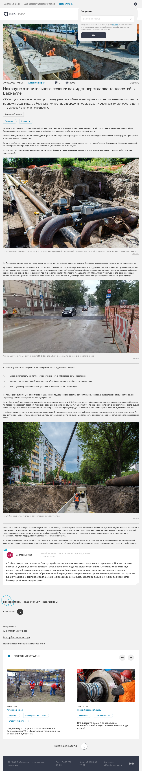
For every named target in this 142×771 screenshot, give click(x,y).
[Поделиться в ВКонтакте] (13, 612)
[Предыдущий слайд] (122, 658)
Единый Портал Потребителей (39, 3)
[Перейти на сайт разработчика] (131, 763)
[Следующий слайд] (131, 658)
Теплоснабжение (13, 114)
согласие (115, 25)
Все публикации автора (16, 637)
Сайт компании (12, 3)
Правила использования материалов (24, 643)
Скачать (134, 82)
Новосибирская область (89, 710)
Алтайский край (36, 82)
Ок (93, 35)
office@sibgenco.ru (113, 765)
